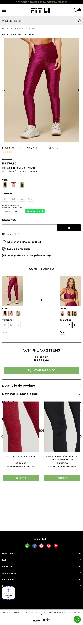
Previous (5, 90)
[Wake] (36, 620)
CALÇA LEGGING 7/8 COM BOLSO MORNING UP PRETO (62, 457)
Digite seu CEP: (41, 221)
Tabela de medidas (18, 249)
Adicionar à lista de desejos (21, 242)
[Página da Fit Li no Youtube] (48, 545)
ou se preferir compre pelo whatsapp (29, 255)
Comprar (21, 478)
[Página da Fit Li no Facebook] (34, 545)
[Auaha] (46, 620)
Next (78, 90)
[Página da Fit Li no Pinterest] (55, 545)
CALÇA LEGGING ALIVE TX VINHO (21, 456)
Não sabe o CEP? (10, 234)
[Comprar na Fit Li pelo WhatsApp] (27, 545)
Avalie (17, 152)
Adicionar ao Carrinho (41, 370)
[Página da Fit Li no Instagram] (41, 545)
